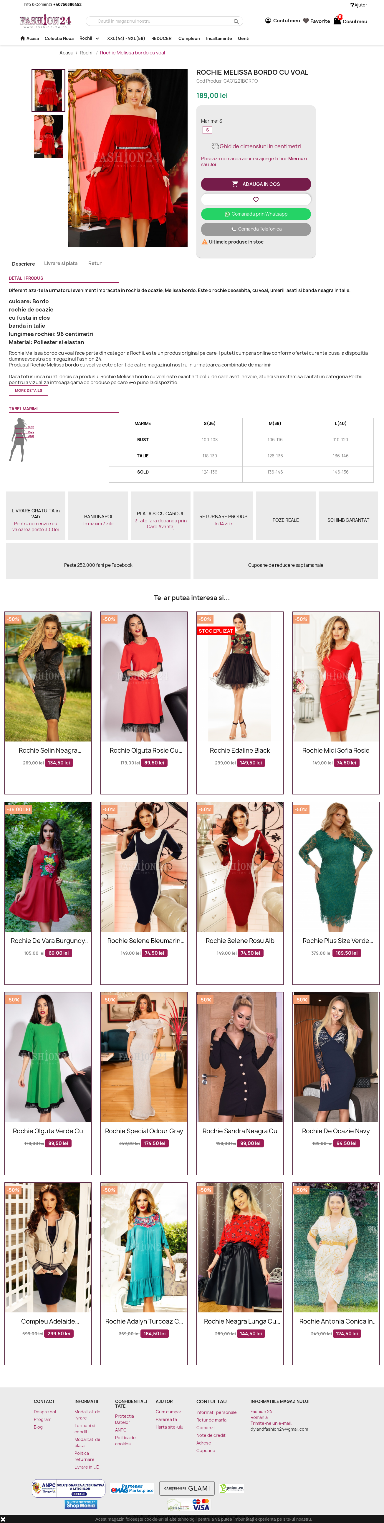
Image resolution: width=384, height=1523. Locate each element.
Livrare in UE (87, 1467)
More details (28, 390)
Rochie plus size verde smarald (336, 941)
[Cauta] (164, 21)
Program (42, 1419)
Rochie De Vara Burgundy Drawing (48, 941)
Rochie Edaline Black (240, 750)
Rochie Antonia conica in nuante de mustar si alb (336, 1321)
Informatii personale (216, 1412)
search (236, 21)
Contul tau (211, 1401)
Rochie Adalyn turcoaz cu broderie (144, 1321)
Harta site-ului (170, 1427)
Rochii (90, 38)
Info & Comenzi (49, 4)
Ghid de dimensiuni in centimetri (256, 146)
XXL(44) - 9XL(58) (126, 38)
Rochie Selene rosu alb (240, 941)
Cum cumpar (168, 1411)
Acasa (29, 38)
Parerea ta (166, 1419)
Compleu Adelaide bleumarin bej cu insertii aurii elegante (48, 1321)
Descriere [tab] (23, 264)
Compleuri (189, 38)
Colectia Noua (59, 38)
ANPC (121, 1430)
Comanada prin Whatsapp (256, 214)
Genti (243, 38)
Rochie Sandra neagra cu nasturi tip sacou (240, 1131)
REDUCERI (162, 38)
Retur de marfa (211, 1420)
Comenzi (205, 1427)
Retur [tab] (95, 263)
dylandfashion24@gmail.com (279, 1429)
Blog (38, 1427)
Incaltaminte (219, 38)
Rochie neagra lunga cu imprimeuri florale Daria (240, 1321)
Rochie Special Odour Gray (144, 1131)
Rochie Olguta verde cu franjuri (48, 1131)
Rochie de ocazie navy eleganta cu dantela (336, 1131)
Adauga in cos (256, 184)
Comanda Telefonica (256, 229)
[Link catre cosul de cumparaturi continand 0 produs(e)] (337, 21)
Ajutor (358, 5)
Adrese (203, 1443)
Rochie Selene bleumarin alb (144, 941)
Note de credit (211, 1435)
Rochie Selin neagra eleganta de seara (48, 750)
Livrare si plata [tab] (60, 263)
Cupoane (205, 1450)
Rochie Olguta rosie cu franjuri (144, 750)
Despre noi (45, 1411)
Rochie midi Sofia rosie (336, 750)
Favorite (316, 21)
